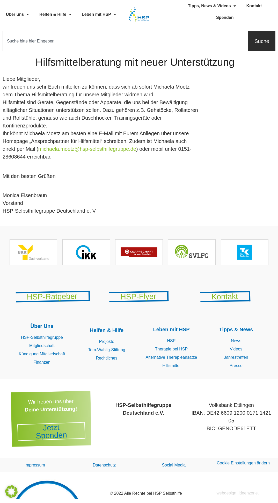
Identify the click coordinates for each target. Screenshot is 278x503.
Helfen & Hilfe (55, 14)
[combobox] (124, 41)
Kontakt (254, 6)
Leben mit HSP (99, 14)
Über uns (17, 14)
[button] (11, 491)
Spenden (225, 17)
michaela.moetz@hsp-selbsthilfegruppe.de (87, 149)
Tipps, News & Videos (212, 6)
